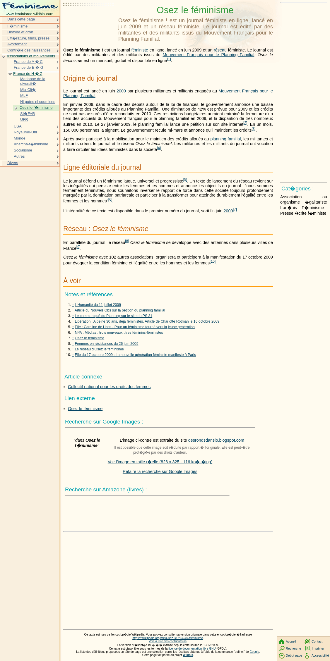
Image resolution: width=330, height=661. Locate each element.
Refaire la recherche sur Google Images (160, 471)
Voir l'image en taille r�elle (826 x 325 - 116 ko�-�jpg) (160, 461)
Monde (19, 138)
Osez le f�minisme (36, 107)
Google (254, 651)
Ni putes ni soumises (37, 101)
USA (18, 126)
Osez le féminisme (90, 338)
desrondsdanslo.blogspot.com (216, 440)
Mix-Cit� (28, 89)
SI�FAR (27, 113)
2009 (121, 91)
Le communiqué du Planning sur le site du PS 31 (114, 316)
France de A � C (28, 61)
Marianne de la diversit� (32, 81)
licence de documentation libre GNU (192, 648)
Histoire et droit (20, 32)
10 (213, 261)
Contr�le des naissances (29, 50)
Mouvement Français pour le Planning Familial (208, 54)
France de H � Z (27, 73)
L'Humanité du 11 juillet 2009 (98, 305)
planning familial (225, 139)
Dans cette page (21, 19)
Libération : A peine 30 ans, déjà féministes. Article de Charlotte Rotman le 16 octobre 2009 (147, 321)
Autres (19, 156)
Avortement (17, 44)
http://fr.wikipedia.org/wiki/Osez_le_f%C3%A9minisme (167, 638)
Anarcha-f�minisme (31, 144)
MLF (24, 95)
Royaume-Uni (25, 132)
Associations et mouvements (31, 56)
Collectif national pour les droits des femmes (109, 386)
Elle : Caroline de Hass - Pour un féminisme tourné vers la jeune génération (135, 327)
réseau (220, 50)
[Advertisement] (89, 19)
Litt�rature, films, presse (28, 38)
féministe (139, 50)
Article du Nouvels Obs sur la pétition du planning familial (120, 310)
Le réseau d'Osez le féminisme (99, 349)
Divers (12, 163)
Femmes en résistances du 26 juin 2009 (107, 344)
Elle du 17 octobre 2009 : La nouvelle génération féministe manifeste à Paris (135, 355)
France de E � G (28, 67)
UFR (24, 119)
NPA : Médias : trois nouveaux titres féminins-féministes (119, 332)
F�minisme (17, 26)
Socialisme (23, 150)
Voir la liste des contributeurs (168, 641)
